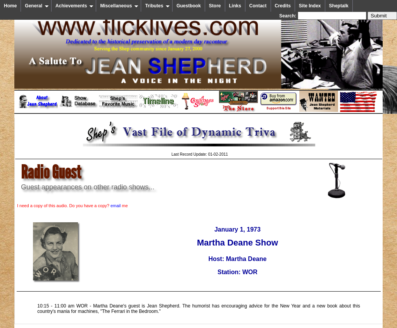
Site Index (310, 6)
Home (10, 6)
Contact (258, 6)
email (115, 205)
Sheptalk (339, 6)
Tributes (157, 6)
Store (215, 6)
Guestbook (188, 6)
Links (235, 6)
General (37, 6)
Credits (283, 6)
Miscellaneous (119, 6)
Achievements (74, 6)
